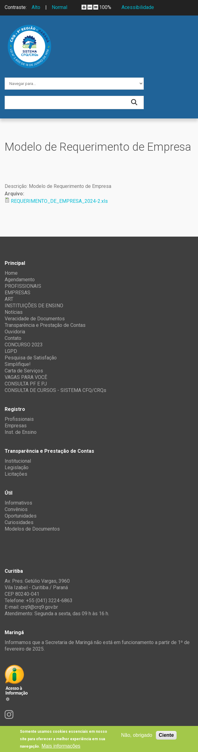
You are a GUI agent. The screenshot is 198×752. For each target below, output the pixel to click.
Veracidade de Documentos (35, 319)
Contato (13, 338)
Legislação (17, 467)
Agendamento (20, 280)
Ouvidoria (15, 332)
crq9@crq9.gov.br (39, 607)
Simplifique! (18, 364)
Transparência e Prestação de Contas (45, 325)
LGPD (11, 351)
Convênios (16, 509)
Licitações (16, 474)
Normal (59, 7)
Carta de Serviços (24, 371)
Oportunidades (21, 516)
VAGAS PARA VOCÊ (26, 377)
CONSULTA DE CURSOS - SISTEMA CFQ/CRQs (55, 390)
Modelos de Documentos (32, 529)
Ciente (166, 735)
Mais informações (61, 746)
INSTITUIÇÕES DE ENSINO (34, 306)
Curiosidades (19, 522)
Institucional (18, 461)
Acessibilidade (137, 7)
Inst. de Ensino (21, 432)
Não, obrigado (136, 735)
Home (11, 273)
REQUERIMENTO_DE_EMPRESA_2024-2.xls (59, 201)
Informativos (18, 503)
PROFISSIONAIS (23, 286)
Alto (36, 7)
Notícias (14, 312)
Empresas (16, 426)
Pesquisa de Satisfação (31, 358)
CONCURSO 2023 (24, 345)
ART (9, 299)
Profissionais (19, 419)
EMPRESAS (17, 293)
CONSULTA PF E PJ (26, 384)
